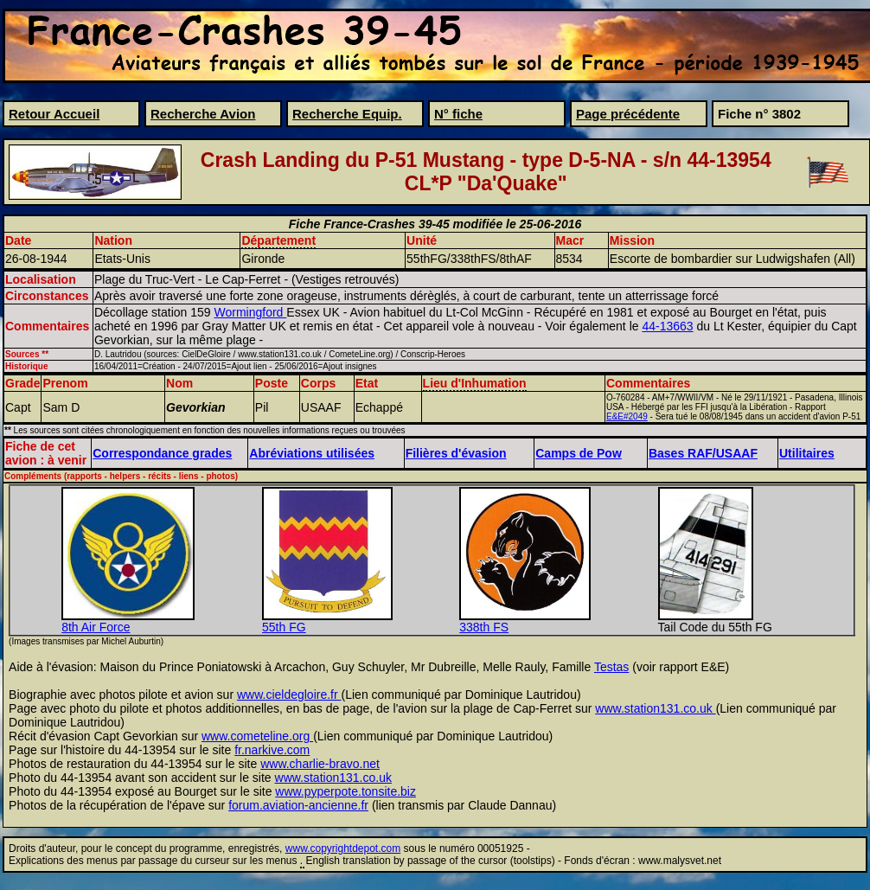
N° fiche (458, 113)
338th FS (484, 627)
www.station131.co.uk (655, 708)
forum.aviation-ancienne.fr (298, 805)
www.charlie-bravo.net (320, 764)
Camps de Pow (578, 453)
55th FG (284, 627)
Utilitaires (807, 453)
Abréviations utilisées (311, 453)
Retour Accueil (54, 113)
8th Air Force (95, 627)
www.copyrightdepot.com (342, 848)
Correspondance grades (162, 453)
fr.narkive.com (272, 750)
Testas (611, 667)
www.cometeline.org (257, 736)
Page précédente (628, 113)
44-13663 (667, 326)
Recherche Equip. (347, 113)
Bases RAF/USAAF (703, 453)
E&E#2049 (627, 416)
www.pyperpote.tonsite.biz (345, 791)
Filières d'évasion (456, 453)
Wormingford (250, 312)
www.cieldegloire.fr (289, 694)
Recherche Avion (202, 113)
